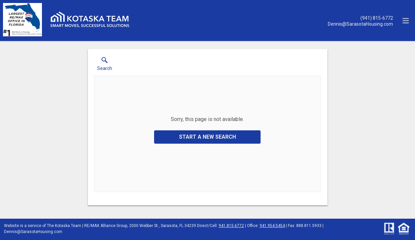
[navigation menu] (405, 20)
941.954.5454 (272, 225)
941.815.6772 (231, 225)
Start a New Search (207, 137)
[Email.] (360, 24)
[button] (104, 65)
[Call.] (360, 18)
